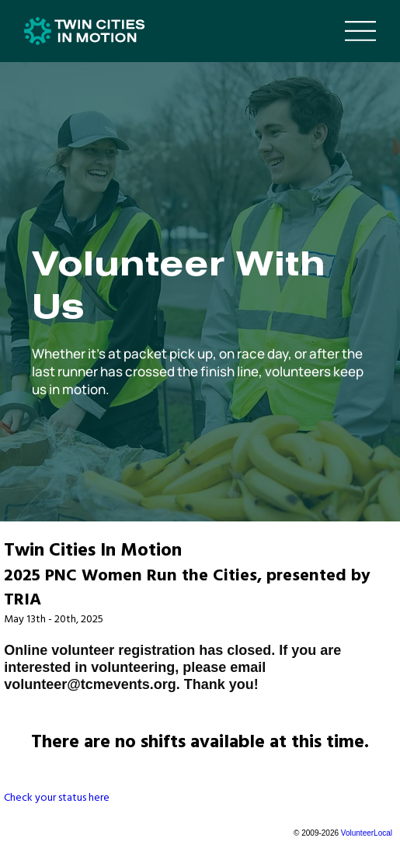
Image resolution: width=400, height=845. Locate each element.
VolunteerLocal (366, 833)
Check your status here (57, 797)
